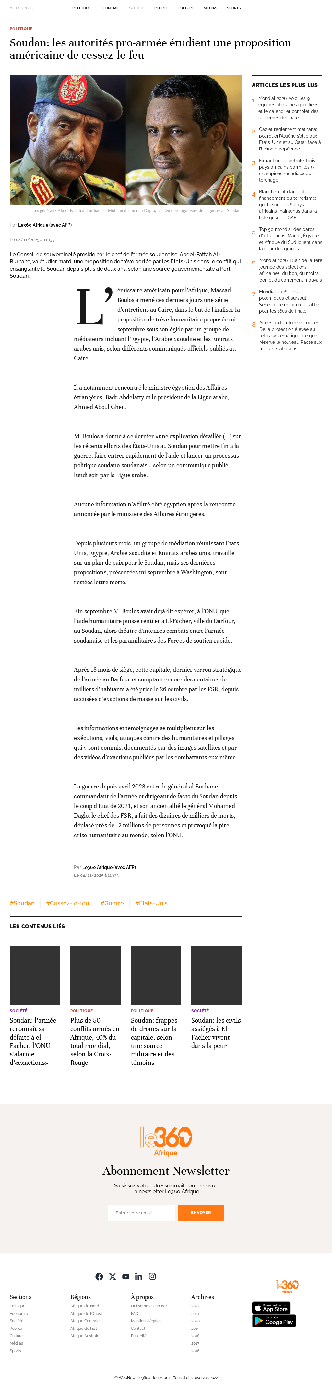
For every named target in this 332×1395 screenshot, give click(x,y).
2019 (195, 1328)
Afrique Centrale (85, 1321)
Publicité (139, 1336)
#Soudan (22, 903)
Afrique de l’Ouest (86, 1313)
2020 (195, 1321)
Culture (186, 8)
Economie (110, 8)
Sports (234, 8)
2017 (195, 1343)
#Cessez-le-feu (67, 903)
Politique (81, 8)
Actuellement (22, 8)
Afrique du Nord (84, 1306)
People (161, 8)
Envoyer (201, 1212)
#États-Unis (151, 903)
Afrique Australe (84, 1336)
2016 (195, 1351)
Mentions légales (146, 1321)
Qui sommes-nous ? (149, 1306)
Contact (138, 1328)
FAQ (134, 1313)
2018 (195, 1336)
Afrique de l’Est (83, 1328)
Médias (210, 8)
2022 (195, 1306)
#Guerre (112, 903)
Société (137, 8)
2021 (195, 1313)
